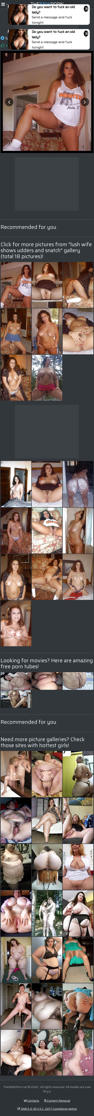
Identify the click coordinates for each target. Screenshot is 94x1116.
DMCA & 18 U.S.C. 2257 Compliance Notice (47, 1108)
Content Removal (57, 1100)
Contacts (31, 1100)
